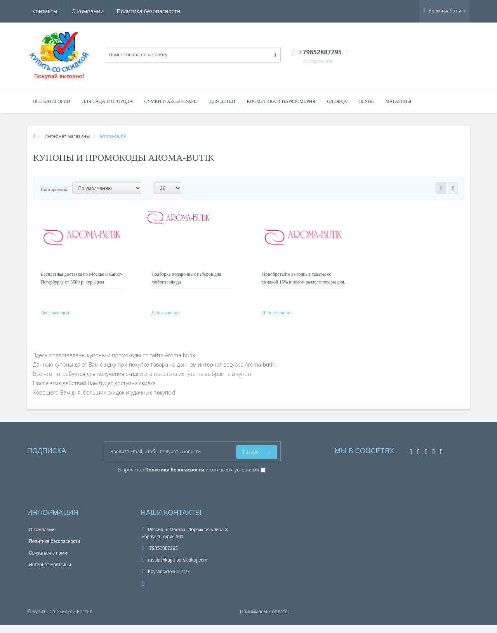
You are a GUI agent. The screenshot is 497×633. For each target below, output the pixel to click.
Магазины (398, 101)
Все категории (51, 101)
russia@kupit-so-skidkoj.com (174, 567)
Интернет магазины (50, 572)
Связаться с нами (48, 560)
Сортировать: (54, 189)
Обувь (366, 101)
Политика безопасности (110, 11)
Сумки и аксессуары (171, 101)
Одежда (337, 101)
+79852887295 (160, 556)
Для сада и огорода (107, 101)
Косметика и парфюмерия (281, 101)
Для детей (222, 101)
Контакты (169, 11)
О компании (48, 11)
